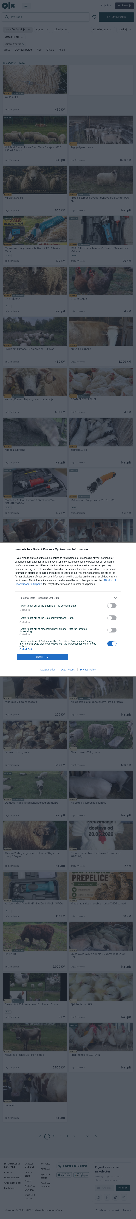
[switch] (112, 605)
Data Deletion (47, 669)
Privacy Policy (88, 669)
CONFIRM (42, 657)
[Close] (129, 549)
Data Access (68, 669)
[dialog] (68, 609)
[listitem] (68, 598)
